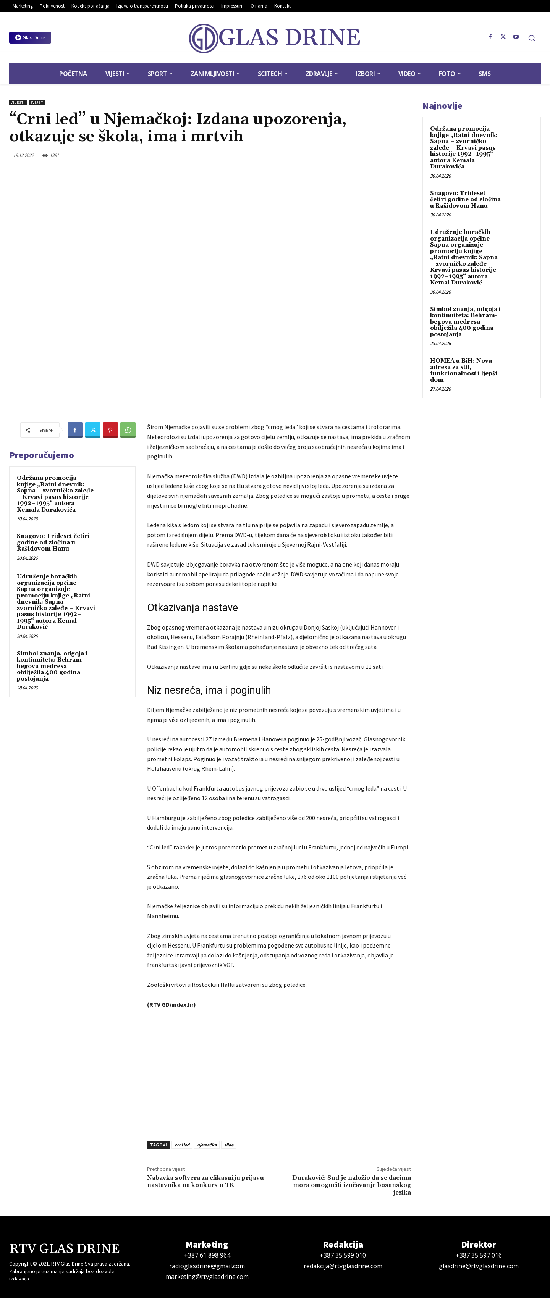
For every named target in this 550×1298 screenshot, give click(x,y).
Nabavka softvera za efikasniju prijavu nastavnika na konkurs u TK (205, 1181)
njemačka (207, 1145)
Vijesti (18, 102)
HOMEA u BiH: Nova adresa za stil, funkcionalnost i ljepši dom (463, 370)
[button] (531, 38)
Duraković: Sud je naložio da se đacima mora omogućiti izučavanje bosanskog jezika (351, 1185)
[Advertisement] (279, 1072)
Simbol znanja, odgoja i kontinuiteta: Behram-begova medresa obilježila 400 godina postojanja (52, 666)
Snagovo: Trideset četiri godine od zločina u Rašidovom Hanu (53, 542)
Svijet (37, 102)
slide (228, 1145)
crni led (182, 1145)
